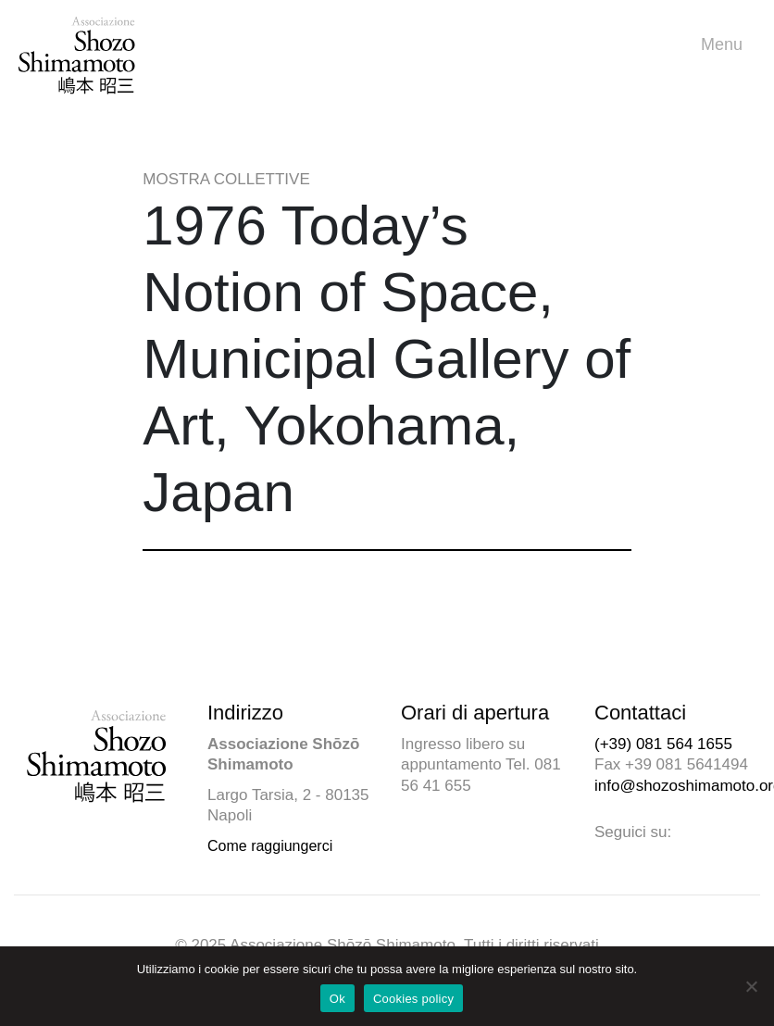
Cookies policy (413, 999)
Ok (337, 999)
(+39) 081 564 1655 (663, 744)
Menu (726, 44)
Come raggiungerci (269, 846)
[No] (751, 986)
